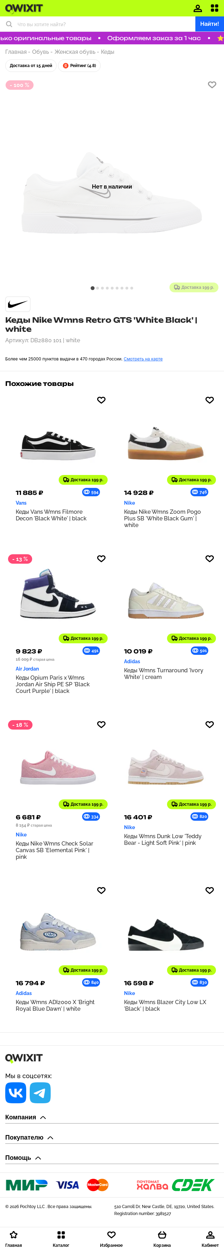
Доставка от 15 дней (31, 65)
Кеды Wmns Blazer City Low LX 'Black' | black (165, 1005)
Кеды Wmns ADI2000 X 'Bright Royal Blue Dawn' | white (55, 1005)
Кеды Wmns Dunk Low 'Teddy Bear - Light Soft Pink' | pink (163, 839)
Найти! (209, 24)
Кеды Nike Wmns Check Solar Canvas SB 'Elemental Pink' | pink (54, 850)
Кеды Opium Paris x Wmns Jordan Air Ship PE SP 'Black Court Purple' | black (53, 684)
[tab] (92, 288)
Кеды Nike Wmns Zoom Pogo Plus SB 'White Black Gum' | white (162, 518)
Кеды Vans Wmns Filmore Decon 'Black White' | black (51, 515)
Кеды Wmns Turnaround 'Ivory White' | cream (163, 673)
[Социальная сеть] (15, 1092)
